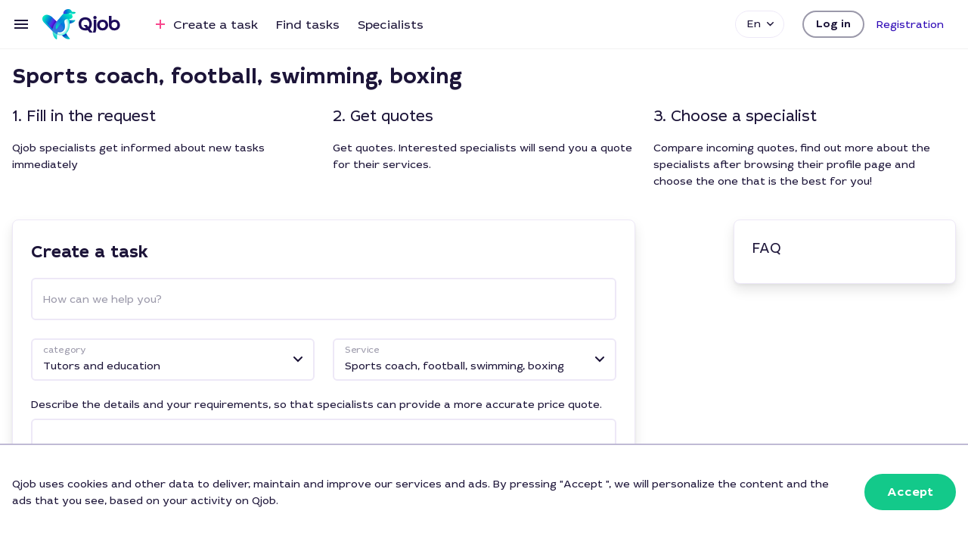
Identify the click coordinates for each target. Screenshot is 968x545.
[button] (833, 24)
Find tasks (308, 25)
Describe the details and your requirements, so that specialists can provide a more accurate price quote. (316, 404)
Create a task (204, 24)
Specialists (391, 25)
